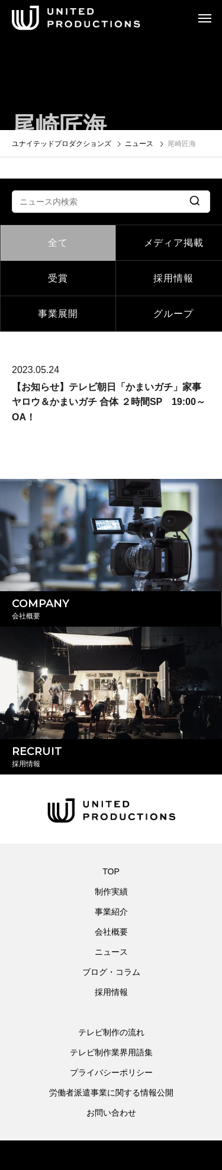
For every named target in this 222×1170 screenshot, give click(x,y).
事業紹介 (111, 912)
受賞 (58, 278)
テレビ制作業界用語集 (111, 1052)
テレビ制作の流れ (111, 1032)
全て (58, 243)
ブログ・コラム (111, 972)
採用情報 (111, 992)
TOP (111, 871)
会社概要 (111, 932)
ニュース (111, 952)
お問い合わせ (111, 1113)
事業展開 (58, 314)
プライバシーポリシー (111, 1072)
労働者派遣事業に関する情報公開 (111, 1092)
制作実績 (111, 891)
